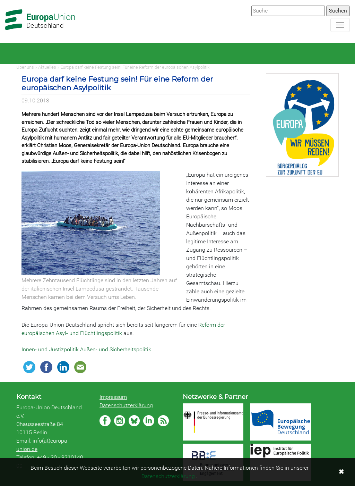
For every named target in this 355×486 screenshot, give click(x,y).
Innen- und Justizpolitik (50, 349)
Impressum (113, 397)
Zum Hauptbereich (5, 0)
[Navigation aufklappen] (340, 25)
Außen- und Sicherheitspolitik (115, 349)
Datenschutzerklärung (126, 405)
